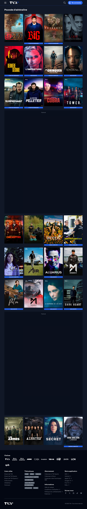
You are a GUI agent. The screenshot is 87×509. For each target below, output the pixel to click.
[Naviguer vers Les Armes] (13, 432)
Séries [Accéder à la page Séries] (32, 474)
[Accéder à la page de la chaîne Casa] (37, 459)
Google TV (69, 480)
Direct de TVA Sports (10, 476)
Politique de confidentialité (54, 491)
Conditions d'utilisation (52, 489)
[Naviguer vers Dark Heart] (73, 295)
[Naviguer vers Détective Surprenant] (13, 93)
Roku (67, 485)
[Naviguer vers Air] (33, 263)
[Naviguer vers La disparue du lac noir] (53, 295)
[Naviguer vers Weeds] (53, 230)
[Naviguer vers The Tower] (73, 93)
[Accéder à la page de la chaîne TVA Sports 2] (22, 459)
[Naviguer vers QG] (13, 263)
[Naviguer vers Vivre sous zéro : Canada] (73, 432)
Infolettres (7, 483)
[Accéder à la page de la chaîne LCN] (73, 459)
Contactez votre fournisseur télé (53, 479)
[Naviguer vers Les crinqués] (53, 61)
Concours (7, 485)
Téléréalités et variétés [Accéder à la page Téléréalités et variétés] (31, 477)
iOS (66, 474)
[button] (5, 3)
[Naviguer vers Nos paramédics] (73, 230)
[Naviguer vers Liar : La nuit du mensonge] (73, 29)
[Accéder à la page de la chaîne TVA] (7, 459)
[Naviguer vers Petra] (13, 295)
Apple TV (68, 478)
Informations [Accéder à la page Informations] (29, 480)
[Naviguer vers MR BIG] (33, 29)
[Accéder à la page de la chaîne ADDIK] (29, 459)
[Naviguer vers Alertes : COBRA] (53, 93)
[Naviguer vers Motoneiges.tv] (33, 295)
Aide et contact (49, 487)
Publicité (48, 494)
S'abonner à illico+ (50, 476)
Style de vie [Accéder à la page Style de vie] (28, 488)
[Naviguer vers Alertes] (33, 432)
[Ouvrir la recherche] (64, 2)
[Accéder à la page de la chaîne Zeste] (66, 459)
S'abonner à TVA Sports (52, 474)
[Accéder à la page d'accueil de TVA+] (8, 503)
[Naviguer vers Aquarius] (53, 263)
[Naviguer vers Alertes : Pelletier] (33, 93)
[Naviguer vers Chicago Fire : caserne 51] (13, 230)
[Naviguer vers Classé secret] (53, 432)
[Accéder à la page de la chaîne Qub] (7, 465)
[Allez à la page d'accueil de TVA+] (14, 2)
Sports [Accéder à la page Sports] (36, 488)
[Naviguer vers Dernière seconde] (13, 61)
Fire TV (67, 483)
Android (68, 476)
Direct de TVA (8, 474)
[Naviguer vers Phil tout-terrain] (33, 230)
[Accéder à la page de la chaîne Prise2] (59, 459)
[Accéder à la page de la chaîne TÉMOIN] (51, 459)
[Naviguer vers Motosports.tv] (73, 263)
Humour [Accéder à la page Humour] (38, 474)
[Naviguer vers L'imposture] (33, 61)
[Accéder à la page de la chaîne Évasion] (44, 459)
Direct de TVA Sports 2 (11, 478)
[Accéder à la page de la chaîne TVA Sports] (15, 459)
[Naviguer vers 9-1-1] (13, 29)
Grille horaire (8, 480)
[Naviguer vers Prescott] (53, 29)
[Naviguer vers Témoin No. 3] (73, 61)
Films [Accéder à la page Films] (26, 474)
